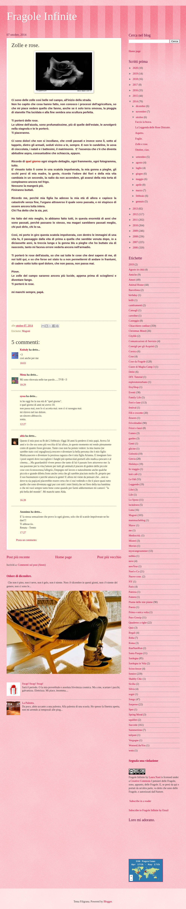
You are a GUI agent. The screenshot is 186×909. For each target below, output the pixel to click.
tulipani (133, 735)
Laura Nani (154, 777)
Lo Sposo (134, 499)
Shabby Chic (135, 678)
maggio (140, 179)
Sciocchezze (135, 668)
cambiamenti (135, 305)
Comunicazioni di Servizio (143, 341)
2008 (135, 236)
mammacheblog (137, 520)
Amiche (133, 274)
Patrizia (133, 592)
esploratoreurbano (138, 382)
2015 (135, 95)
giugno (140, 173)
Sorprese (133, 704)
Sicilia (132, 684)
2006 (135, 247)
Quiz (131, 627)
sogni (131, 694)
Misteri (132, 540)
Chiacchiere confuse (139, 325)
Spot (131, 709)
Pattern (132, 597)
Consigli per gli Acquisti (141, 346)
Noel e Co (134, 571)
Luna (131, 510)
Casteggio (134, 320)
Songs (132, 699)
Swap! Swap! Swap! (32, 683)
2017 (135, 84)
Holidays (133, 464)
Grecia (132, 458)
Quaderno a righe (138, 622)
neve (131, 561)
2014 (135, 101)
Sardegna (133, 658)
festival (132, 407)
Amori (132, 279)
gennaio (140, 201)
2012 (135, 214)
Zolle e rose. (141, 144)
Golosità (133, 453)
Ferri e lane (135, 402)
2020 (135, 68)
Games (132, 433)
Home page (63, 557)
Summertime (135, 730)
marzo (139, 190)
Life (131, 494)
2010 (135, 225)
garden (132, 438)
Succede (133, 725)
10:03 (23, 363)
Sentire (132, 673)
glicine (132, 448)
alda (22, 435)
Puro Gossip (135, 617)
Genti (132, 443)
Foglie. (138, 138)
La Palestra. (28, 703)
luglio (139, 168)
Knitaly (24, 349)
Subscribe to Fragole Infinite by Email (149, 810)
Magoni (26, 331)
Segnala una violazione (143, 760)
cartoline (133, 315)
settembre (141, 157)
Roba (131, 637)
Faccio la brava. (143, 122)
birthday (133, 295)
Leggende (134, 484)
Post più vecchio (109, 557)
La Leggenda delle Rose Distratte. (152, 127)
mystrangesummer (138, 551)
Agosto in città (136, 269)
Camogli (133, 310)
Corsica (133, 351)
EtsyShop (134, 387)
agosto (139, 162)
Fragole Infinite (42, 16)
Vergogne (134, 740)
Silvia (132, 689)
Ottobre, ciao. (142, 149)
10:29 (23, 384)
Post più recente (18, 557)
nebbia (132, 556)
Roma (132, 643)
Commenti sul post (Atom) (32, 564)
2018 (135, 79)
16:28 (23, 500)
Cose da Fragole (137, 361)
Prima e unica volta (139, 612)
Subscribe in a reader (140, 801)
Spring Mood (135, 714)
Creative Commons (141, 781)
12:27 (23, 424)
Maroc (132, 525)
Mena (23, 374)
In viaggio (134, 469)
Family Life (135, 397)
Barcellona (134, 290)
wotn (131, 750)
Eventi (132, 392)
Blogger (108, 901)
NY (130, 581)
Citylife (133, 336)
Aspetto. (139, 133)
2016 (135, 90)
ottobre (140, 117)
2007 (135, 242)
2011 (135, 219)
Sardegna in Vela (137, 663)
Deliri (132, 372)
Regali (132, 632)
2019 (135, 73)
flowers (132, 418)
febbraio (140, 195)
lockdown (134, 504)
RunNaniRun (135, 648)
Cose (131, 356)
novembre (141, 111)
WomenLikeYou (137, 745)
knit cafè (133, 474)
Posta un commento (26, 540)
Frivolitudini (135, 423)
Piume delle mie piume (141, 602)
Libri (131, 489)
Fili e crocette (136, 413)
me (130, 530)
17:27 (23, 532)
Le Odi (132, 479)
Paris (131, 586)
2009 (135, 230)
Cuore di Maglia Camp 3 (141, 366)
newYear (133, 566)
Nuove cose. (135, 576)
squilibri (133, 719)
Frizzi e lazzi (135, 428)
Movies (132, 545)
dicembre (141, 106)
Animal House (136, 284)
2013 (135, 208)
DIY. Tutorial (135, 377)
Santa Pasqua (135, 653)
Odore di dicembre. (19, 576)
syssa (23, 396)
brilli (131, 300)
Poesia (132, 607)
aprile (139, 184)
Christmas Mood (137, 331)
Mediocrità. (135, 535)
